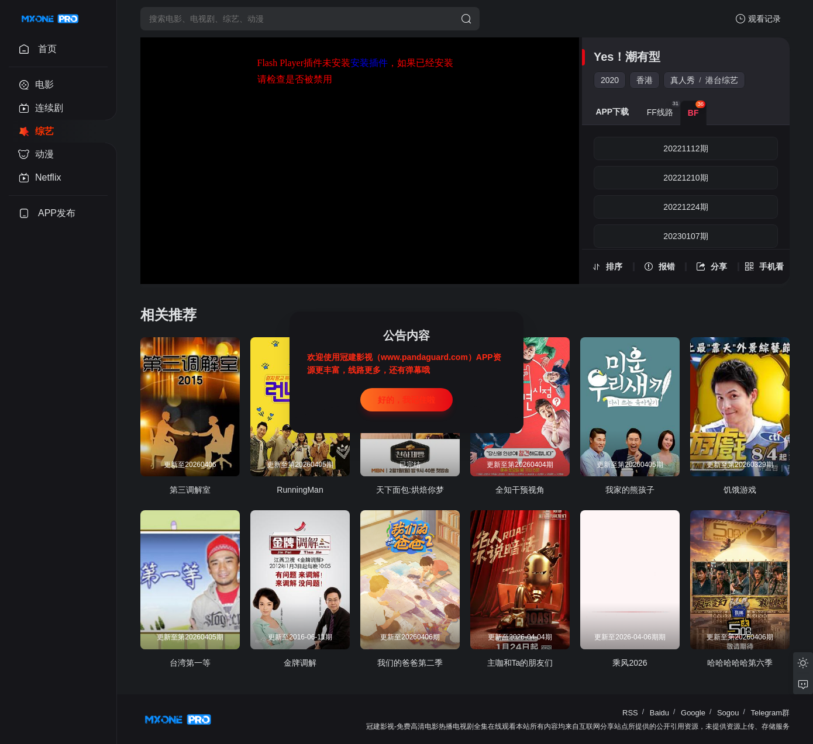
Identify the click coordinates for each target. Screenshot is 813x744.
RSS (630, 712)
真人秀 (682, 80)
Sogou (728, 712)
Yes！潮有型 (627, 56)
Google (693, 712)
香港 (644, 80)
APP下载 (612, 111)
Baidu (659, 712)
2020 (610, 80)
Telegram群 (770, 712)
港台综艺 (721, 80)
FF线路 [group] (663, 109)
